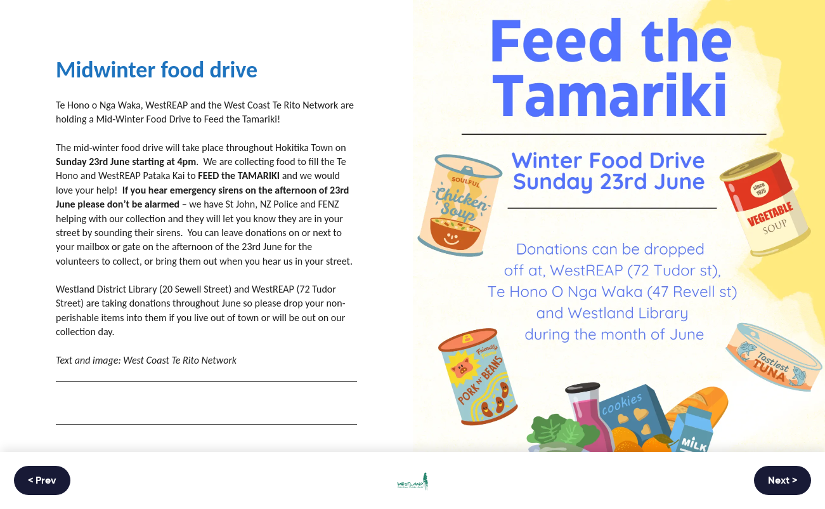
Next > (782, 481)
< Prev (42, 481)
